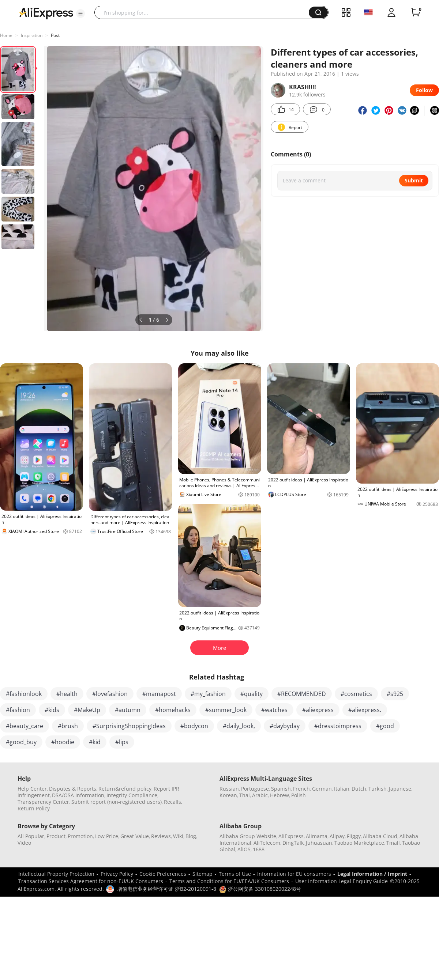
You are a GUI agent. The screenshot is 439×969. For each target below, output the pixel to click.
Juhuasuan (319, 842)
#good (385, 726)
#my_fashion (208, 694)
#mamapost (159, 694)
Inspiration (31, 35)
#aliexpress (318, 710)
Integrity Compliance (131, 795)
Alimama (316, 836)
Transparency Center (43, 801)
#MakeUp (87, 710)
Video (24, 842)
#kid (95, 742)
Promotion (80, 836)
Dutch (359, 788)
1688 (258, 849)
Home (6, 35)
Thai (244, 795)
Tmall (393, 842)
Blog (190, 836)
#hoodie (62, 742)
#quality (251, 694)
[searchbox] (204, 12)
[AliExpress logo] (46, 12)
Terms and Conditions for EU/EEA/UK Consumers (229, 881)
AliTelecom (267, 842)
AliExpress (291, 836)
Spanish (281, 788)
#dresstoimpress (337, 726)
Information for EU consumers (294, 873)
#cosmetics (356, 694)
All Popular (31, 836)
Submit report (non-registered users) (116, 801)
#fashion (18, 710)
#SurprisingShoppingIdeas (129, 726)
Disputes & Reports (72, 788)
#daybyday (285, 726)
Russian (229, 788)
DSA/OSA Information (78, 795)
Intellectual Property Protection (56, 873)
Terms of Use (235, 873)
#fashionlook (24, 694)
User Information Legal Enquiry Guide (341, 881)
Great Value (134, 836)
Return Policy (34, 808)
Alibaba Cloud (380, 836)
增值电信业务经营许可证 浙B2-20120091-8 (166, 888)
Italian (341, 788)
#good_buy (21, 742)
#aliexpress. (364, 710)
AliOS (244, 849)
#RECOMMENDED (301, 694)
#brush (68, 726)
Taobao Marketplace (359, 842)
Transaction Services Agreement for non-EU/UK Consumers (90, 881)
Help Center (32, 788)
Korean (228, 795)
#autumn (127, 710)
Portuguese (255, 788)
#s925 (395, 694)
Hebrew (279, 795)
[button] (80, 13)
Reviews (161, 836)
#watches (274, 710)
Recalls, (173, 801)
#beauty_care (24, 726)
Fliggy (354, 836)
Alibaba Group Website (248, 836)
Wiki (178, 836)
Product (55, 836)
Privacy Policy (117, 873)
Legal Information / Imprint (372, 873)
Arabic (260, 795)
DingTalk (293, 842)
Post (55, 35)
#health (67, 694)
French (301, 788)
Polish (298, 795)
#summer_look (226, 710)
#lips (121, 742)
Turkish (377, 788)
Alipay (337, 836)
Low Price (106, 836)
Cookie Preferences (162, 873)
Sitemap (202, 873)
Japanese (400, 788)
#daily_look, (239, 726)
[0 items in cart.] (415, 12)
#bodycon (194, 726)
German (322, 788)
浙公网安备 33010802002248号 (260, 888)
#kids (52, 710)
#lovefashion (110, 694)
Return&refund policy (124, 788)
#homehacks (173, 710)
